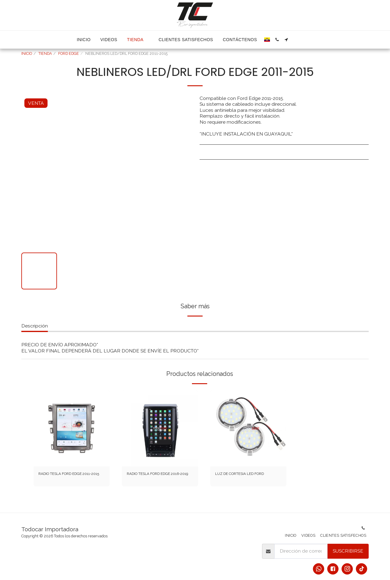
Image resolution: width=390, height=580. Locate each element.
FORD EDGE (68, 53)
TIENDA (45, 53)
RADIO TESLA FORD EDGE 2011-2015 (68, 478)
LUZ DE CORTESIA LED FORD (241, 478)
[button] (277, 39)
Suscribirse (348, 551)
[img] (72, 428)
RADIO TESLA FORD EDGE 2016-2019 (157, 478)
